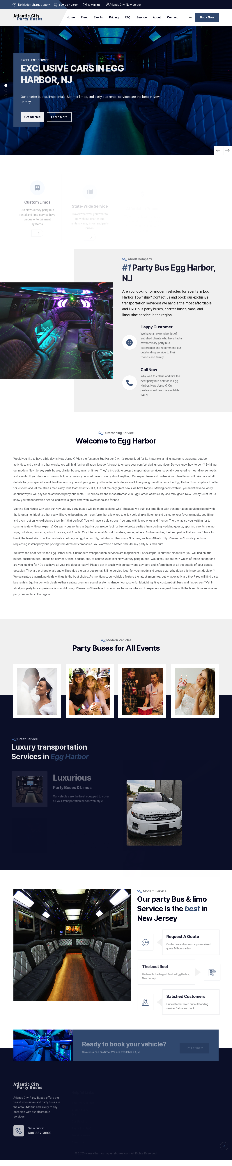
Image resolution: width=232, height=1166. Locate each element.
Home (71, 17)
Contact (172, 17)
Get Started (33, 122)
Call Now (166, 375)
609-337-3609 (68, 4)
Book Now (207, 17)
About (157, 17)
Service (142, 17)
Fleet (84, 17)
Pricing (114, 17)
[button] (227, 150)
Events (98, 17)
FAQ (127, 17)
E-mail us (94, 4)
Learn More (62, 122)
